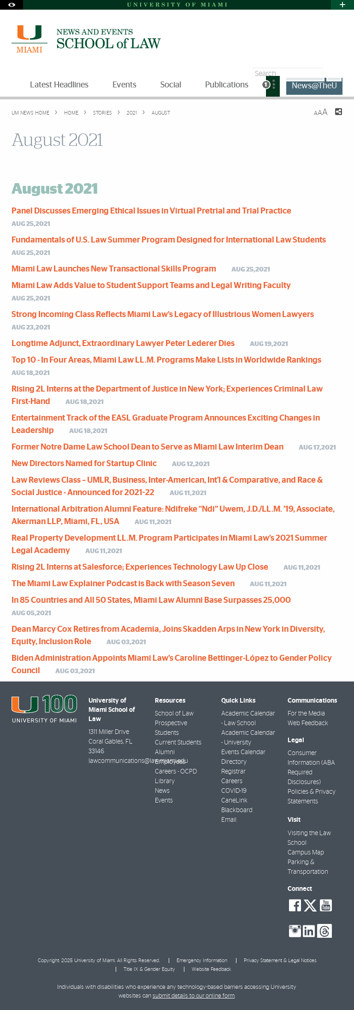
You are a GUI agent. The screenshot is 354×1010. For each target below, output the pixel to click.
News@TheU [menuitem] (314, 86)
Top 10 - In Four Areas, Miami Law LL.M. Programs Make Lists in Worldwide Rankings (166, 360)
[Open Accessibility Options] (11, 5)
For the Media (306, 713)
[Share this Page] (333, 117)
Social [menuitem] (170, 85)
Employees (170, 762)
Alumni (165, 752)
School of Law (174, 713)
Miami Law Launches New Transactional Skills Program (114, 269)
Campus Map (306, 852)
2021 (131, 112)
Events (164, 800)
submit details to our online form (194, 996)
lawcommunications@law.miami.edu (138, 761)
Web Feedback (308, 723)
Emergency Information (202, 960)
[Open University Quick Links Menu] (342, 5)
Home (70, 112)
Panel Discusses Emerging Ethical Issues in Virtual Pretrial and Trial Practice (151, 211)
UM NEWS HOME (30, 112)
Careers (231, 781)
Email (228, 820)
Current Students (178, 742)
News (162, 791)
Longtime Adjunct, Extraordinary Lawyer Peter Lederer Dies (123, 344)
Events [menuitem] (124, 85)
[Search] (334, 73)
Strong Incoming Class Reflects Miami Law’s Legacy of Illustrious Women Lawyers (163, 315)
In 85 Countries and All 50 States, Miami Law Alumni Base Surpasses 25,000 (151, 600)
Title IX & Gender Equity (149, 969)
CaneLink (234, 800)
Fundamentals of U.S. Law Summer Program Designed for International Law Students (169, 240)
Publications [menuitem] (226, 85)
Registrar (233, 771)
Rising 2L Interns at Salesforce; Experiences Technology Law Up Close (140, 567)
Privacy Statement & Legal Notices (280, 960)
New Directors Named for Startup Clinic (84, 464)
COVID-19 (234, 791)
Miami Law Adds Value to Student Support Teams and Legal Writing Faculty (151, 286)
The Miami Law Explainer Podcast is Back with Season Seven (123, 584)
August (160, 112)
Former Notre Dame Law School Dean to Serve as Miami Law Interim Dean (147, 447)
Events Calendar (243, 752)
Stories (102, 112)
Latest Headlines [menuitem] (59, 85)
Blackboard (237, 810)
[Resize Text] (321, 112)
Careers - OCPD (176, 771)
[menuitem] (273, 86)
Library (165, 781)
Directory (234, 762)
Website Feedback (211, 969)
